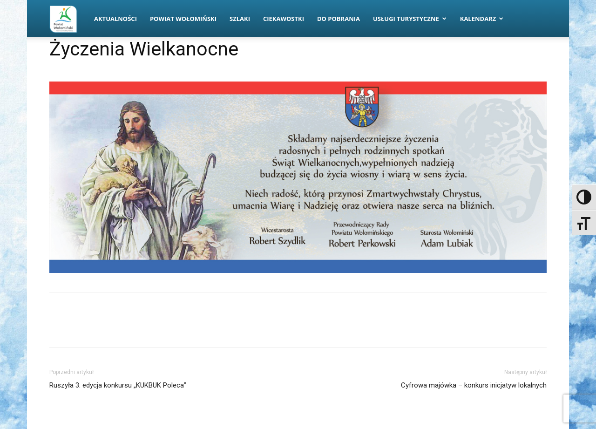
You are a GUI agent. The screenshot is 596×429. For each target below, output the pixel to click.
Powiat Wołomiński (183, 18)
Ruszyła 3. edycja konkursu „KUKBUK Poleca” (117, 385)
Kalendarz (482, 18)
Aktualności (115, 18)
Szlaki (240, 18)
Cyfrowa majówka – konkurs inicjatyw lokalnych (474, 385)
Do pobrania (338, 18)
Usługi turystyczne (410, 18)
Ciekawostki (283, 18)
